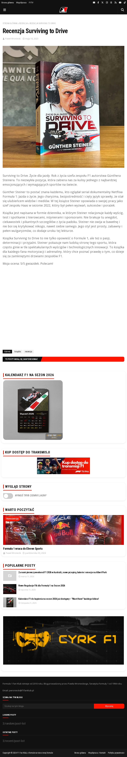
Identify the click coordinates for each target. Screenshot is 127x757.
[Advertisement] (63, 308)
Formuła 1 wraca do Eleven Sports (22, 548)
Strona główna (7, 2)
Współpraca (21, 2)
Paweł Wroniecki (13, 38)
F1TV (31, 2)
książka (18, 351)
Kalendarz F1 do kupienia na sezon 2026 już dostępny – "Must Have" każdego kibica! (58, 599)
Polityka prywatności (116, 753)
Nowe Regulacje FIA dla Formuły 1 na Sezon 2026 (41, 585)
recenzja (23, 23)
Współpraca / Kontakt (97, 753)
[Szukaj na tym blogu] (48, 706)
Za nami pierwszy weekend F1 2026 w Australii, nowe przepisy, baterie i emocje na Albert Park (62, 572)
